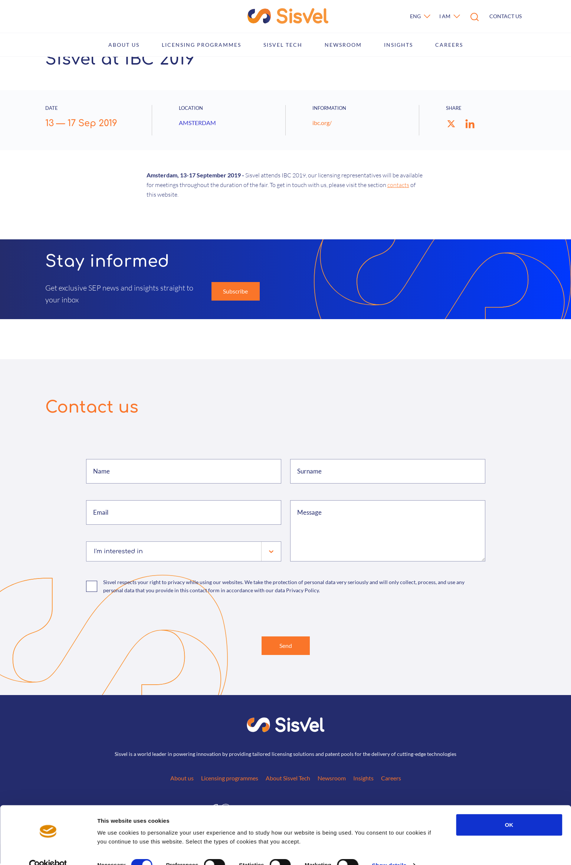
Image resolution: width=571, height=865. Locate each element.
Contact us (505, 16)
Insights (398, 45)
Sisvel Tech (282, 45)
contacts (398, 185)
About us (124, 45)
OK (509, 810)
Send (285, 646)
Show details (389, 850)
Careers (449, 45)
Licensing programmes (201, 45)
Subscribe (235, 291)
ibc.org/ (322, 122)
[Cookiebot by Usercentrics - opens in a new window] (48, 850)
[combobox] (95, 551)
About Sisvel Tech (288, 779)
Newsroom (343, 45)
